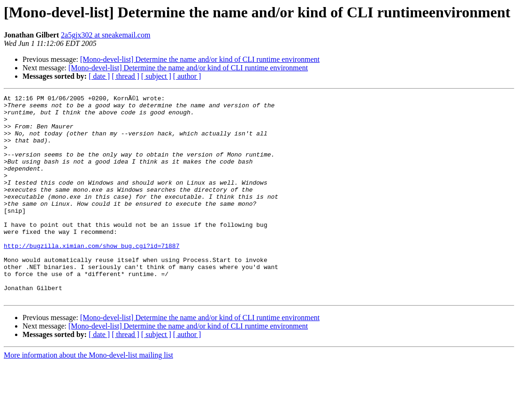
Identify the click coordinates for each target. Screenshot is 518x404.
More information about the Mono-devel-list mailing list (88, 396)
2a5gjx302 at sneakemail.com (106, 35)
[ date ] (99, 76)
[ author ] (187, 76)
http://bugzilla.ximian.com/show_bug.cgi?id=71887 (91, 276)
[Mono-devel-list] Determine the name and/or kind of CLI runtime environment (200, 59)
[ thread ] (125, 76)
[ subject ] (156, 76)
